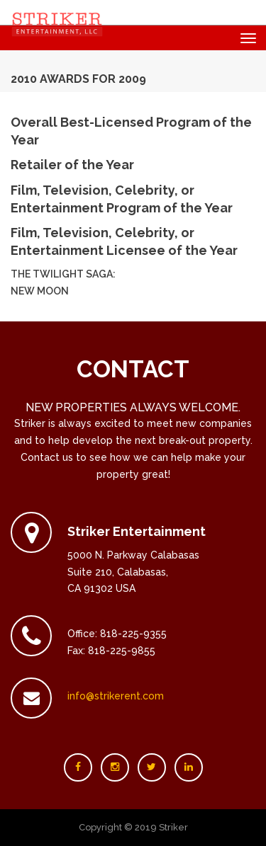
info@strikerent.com (115, 696)
